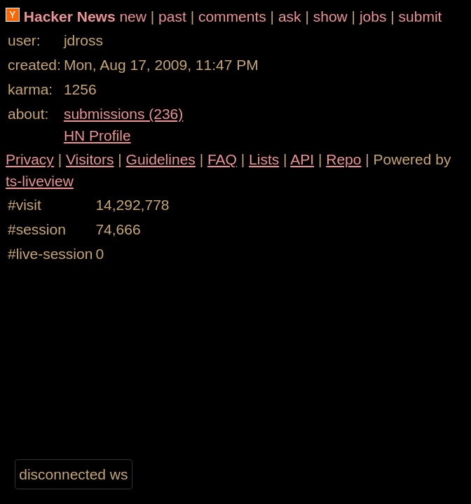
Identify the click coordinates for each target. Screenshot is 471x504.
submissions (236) (123, 114)
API (302, 159)
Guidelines (161, 159)
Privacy (30, 159)
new (132, 16)
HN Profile (97, 135)
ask (289, 16)
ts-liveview (40, 181)
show (330, 16)
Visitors (90, 159)
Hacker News (70, 16)
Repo (343, 159)
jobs (373, 16)
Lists (264, 159)
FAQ (222, 159)
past (172, 16)
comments (232, 16)
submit (420, 16)
